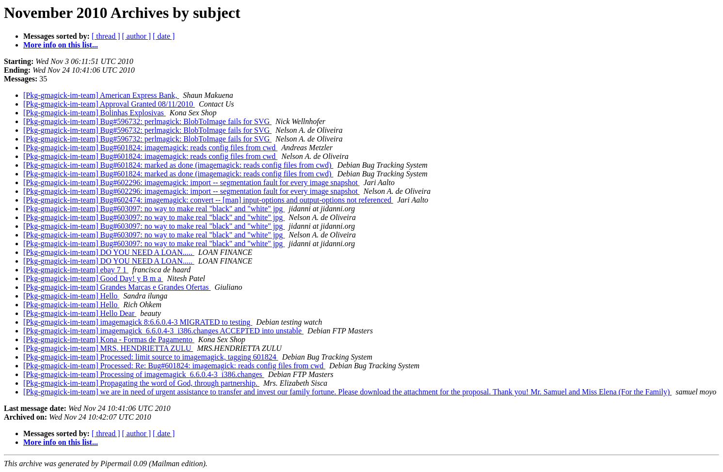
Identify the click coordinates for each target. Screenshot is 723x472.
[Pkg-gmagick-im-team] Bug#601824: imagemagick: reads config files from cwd (150, 147)
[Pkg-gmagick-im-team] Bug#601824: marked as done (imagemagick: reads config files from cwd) (178, 165)
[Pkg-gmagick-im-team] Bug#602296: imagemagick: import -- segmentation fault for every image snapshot (191, 182)
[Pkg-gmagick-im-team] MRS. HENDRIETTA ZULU (108, 348)
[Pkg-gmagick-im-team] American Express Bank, (101, 95)
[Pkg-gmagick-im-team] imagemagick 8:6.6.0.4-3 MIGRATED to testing (137, 322)
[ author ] (136, 36)
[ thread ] (106, 36)
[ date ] (164, 36)
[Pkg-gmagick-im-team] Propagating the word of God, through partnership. (141, 383)
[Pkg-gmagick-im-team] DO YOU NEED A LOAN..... (108, 252)
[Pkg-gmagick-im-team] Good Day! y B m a (93, 278)
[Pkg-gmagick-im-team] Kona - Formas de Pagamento (108, 339)
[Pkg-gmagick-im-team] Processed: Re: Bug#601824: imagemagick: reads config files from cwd (174, 366)
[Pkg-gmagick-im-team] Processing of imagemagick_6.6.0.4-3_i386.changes (143, 374)
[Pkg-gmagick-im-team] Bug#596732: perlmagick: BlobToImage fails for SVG (147, 121)
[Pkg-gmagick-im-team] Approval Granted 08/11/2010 (109, 104)
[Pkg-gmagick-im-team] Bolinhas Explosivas (94, 113)
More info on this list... (60, 45)
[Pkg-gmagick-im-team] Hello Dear (79, 313)
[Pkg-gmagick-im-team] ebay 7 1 (76, 270)
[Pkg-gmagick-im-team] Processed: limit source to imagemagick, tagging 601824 (150, 357)
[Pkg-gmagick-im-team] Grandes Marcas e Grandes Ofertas (117, 287)
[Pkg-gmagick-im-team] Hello (71, 296)
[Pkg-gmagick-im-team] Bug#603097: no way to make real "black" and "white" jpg (154, 209)
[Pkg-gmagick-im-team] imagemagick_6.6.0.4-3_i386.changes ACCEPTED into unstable (163, 331)
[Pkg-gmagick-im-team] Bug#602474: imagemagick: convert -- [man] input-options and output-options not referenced (208, 200)
